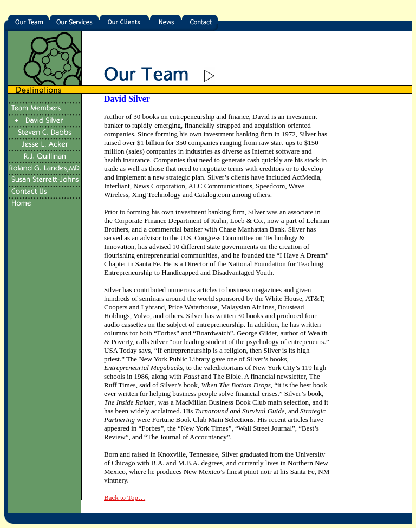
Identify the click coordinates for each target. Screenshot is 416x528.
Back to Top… (124, 497)
